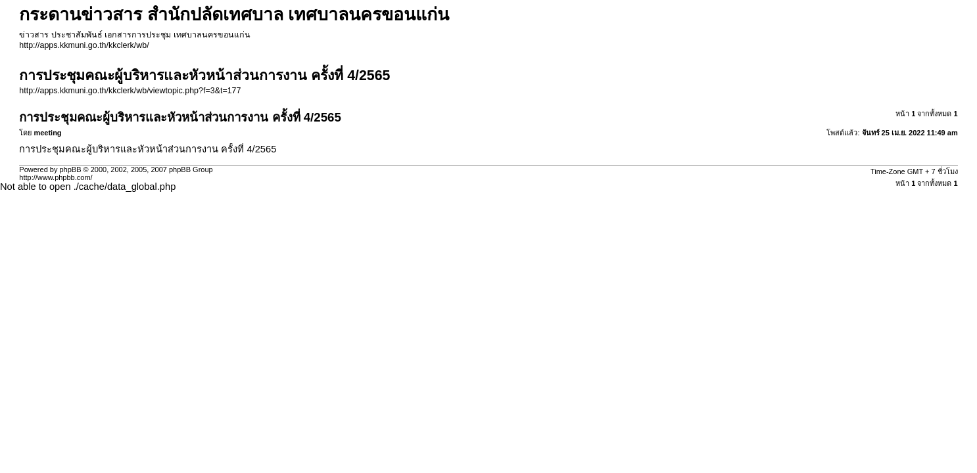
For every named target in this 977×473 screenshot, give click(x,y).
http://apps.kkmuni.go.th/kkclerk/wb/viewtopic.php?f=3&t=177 (130, 90)
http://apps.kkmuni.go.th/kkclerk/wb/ (84, 45)
